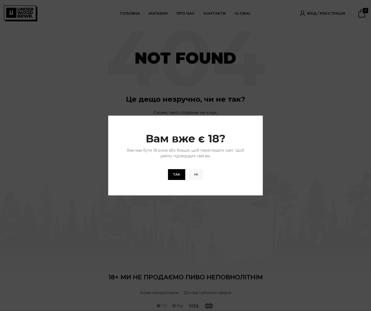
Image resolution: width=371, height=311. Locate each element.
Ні (196, 174)
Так (176, 174)
